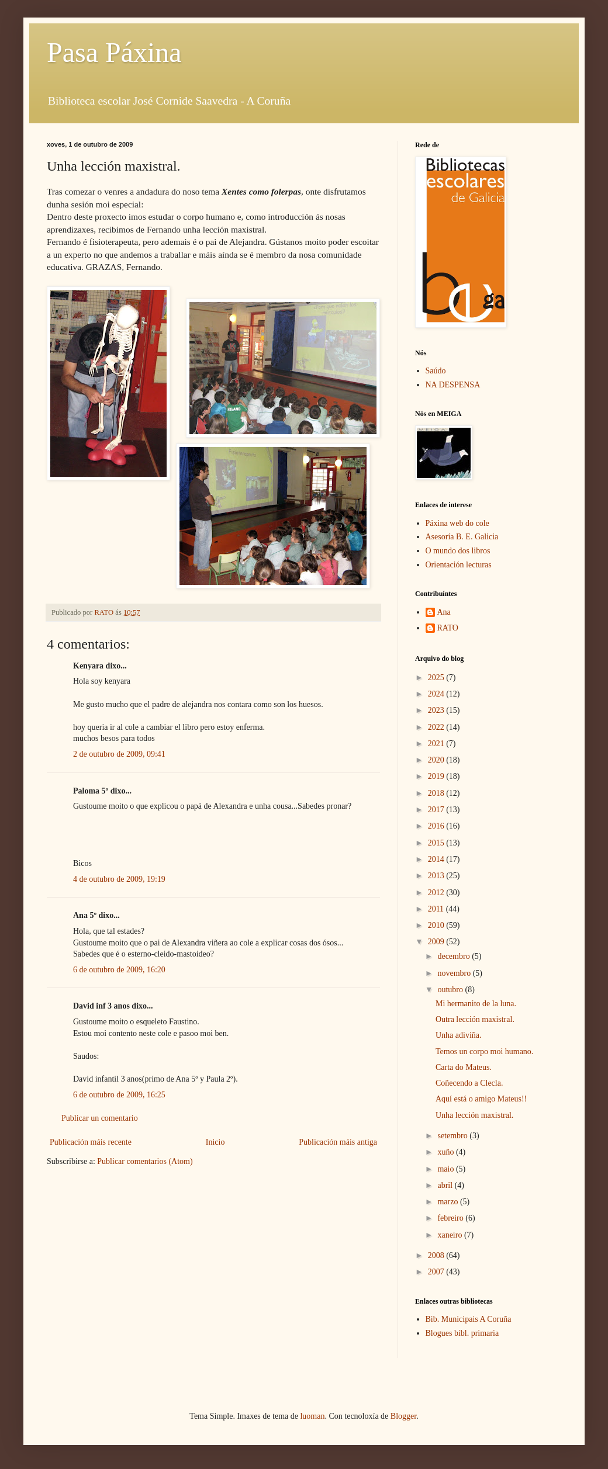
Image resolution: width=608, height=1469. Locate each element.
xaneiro (450, 1235)
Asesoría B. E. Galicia (462, 536)
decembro (454, 956)
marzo (448, 1201)
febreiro (451, 1218)
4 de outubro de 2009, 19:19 (119, 879)
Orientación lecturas (459, 564)
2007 (437, 1271)
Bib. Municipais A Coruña (469, 1319)
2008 (437, 1255)
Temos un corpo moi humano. (484, 1051)
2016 (437, 826)
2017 (437, 809)
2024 (437, 694)
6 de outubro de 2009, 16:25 (119, 1094)
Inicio (215, 1142)
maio (446, 1169)
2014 (437, 859)
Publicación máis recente (91, 1142)
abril (445, 1185)
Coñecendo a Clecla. (469, 1083)
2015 (437, 843)
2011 (437, 909)
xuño (446, 1152)
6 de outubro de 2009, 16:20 (119, 969)
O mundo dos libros (458, 550)
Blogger (403, 1416)
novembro (454, 973)
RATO (447, 627)
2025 (437, 677)
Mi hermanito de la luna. (476, 1003)
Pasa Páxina (114, 52)
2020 (437, 760)
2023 (437, 710)
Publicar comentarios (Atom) (144, 1161)
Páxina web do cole (457, 523)
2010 (437, 925)
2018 (437, 793)
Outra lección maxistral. (475, 1019)
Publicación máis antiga (338, 1142)
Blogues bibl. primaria (462, 1333)
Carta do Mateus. (464, 1067)
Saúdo (436, 370)
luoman (312, 1416)
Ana (444, 612)
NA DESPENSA (453, 384)
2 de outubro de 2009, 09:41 (119, 754)
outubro (451, 989)
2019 (437, 776)
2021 (437, 743)
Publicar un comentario (99, 1118)
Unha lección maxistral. (474, 1115)
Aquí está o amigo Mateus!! (481, 1098)
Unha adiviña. (459, 1035)
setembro (453, 1135)
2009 (437, 941)
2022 (437, 727)
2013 (437, 875)
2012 (437, 892)
